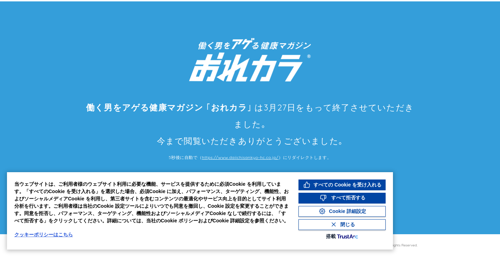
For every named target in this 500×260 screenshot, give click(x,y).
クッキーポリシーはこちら (43, 234)
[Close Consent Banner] (342, 224)
